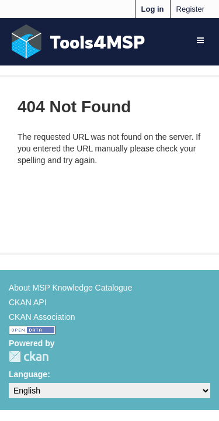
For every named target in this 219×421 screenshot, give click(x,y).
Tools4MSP (97, 42)
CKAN (28, 356)
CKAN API (28, 302)
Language (28, 374)
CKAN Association (42, 317)
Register (190, 9)
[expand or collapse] (200, 40)
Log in (152, 9)
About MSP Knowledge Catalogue (70, 287)
